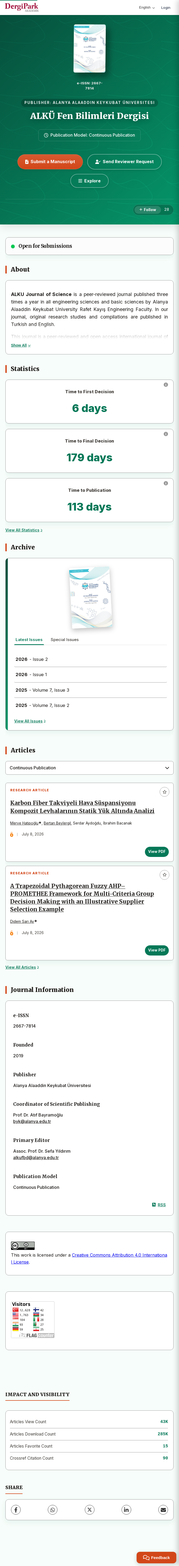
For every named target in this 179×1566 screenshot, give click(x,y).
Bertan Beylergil (59, 833)
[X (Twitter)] (89, 1526)
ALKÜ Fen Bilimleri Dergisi (89, 116)
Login (165, 7)
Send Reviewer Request (124, 161)
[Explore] (89, 181)
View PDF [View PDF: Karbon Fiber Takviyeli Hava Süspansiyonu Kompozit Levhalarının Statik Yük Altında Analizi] (154, 861)
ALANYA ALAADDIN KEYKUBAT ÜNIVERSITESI (104, 102)
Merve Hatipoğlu (26, 833)
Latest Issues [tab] (29, 639)
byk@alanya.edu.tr (32, 1138)
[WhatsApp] (52, 1526)
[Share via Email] (163, 1526)
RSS (159, 1221)
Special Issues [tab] (65, 639)
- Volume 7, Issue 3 (42, 690)
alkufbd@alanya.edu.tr (36, 1174)
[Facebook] (16, 1526)
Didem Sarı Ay (24, 936)
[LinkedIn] (126, 1526)
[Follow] (147, 210)
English (147, 7)
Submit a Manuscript (50, 161)
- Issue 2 (32, 659)
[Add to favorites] (164, 792)
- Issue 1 (31, 674)
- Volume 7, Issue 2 (43, 705)
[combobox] (89, 768)
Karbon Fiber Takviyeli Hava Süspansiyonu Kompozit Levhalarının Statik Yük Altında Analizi (75, 813)
